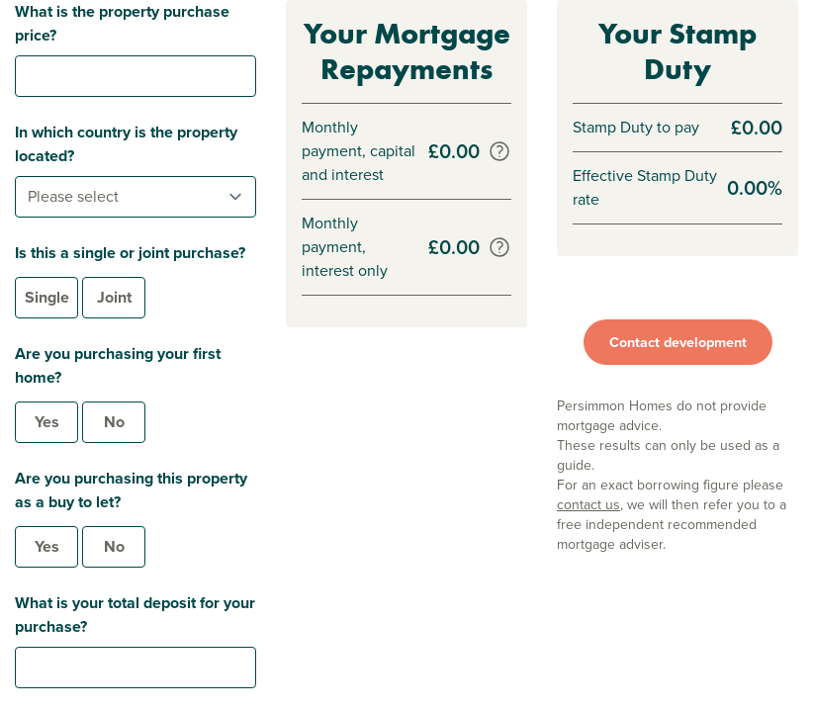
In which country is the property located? (126, 144)
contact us (588, 504)
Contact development (678, 342)
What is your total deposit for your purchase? (135, 614)
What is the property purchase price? (122, 23)
